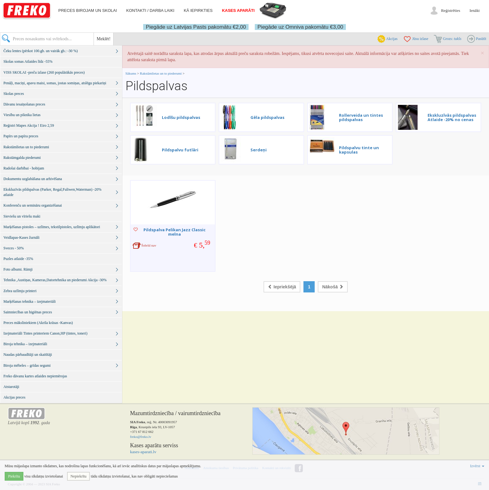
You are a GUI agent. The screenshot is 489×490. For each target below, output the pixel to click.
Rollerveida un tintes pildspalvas (361, 117)
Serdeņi (258, 150)
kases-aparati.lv (143, 451)
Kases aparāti (238, 10)
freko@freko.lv (140, 437)
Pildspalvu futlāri (180, 150)
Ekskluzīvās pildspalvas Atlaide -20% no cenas (452, 117)
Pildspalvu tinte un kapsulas (359, 150)
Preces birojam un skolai (87, 10)
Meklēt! (103, 39)
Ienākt (475, 10)
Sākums (130, 73)
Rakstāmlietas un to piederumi (161, 73)
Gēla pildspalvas (267, 117)
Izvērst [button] (477, 466)
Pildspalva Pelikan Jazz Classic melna (174, 232)
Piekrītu (14, 476)
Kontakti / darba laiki (150, 10)
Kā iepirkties (198, 10)
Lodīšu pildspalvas (181, 117)
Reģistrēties (450, 10)
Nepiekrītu (78, 476)
